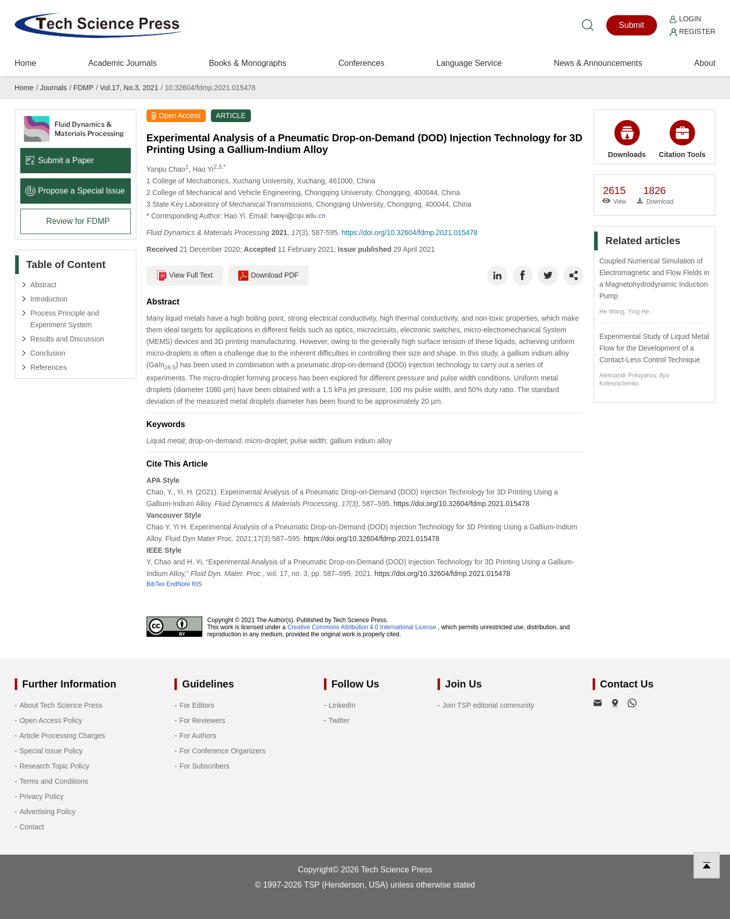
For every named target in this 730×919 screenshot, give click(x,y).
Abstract (43, 285)
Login (685, 19)
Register (692, 31)
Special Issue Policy (51, 751)
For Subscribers (204, 766)
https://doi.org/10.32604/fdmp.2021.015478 (410, 232)
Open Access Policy (50, 720)
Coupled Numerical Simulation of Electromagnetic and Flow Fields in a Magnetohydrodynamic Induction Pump (654, 278)
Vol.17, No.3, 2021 (129, 88)
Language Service (469, 63)
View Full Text (185, 276)
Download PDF (268, 276)
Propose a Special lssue (75, 190)
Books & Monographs (247, 63)
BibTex (156, 584)
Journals (53, 88)
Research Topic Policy (54, 766)
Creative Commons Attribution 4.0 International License (361, 627)
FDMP (84, 88)
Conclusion (47, 353)
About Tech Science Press (60, 705)
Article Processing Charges (62, 736)
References (48, 367)
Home (25, 63)
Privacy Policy (41, 796)
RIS (197, 584)
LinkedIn (341, 705)
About (704, 63)
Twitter (338, 720)
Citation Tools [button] (682, 139)
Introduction (48, 299)
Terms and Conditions (53, 781)
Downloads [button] (627, 139)
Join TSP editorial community (488, 705)
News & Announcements (598, 63)
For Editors (196, 705)
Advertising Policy (47, 812)
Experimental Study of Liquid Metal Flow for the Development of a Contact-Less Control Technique (654, 348)
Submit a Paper (59, 160)
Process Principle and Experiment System (64, 319)
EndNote (178, 584)
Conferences (361, 63)
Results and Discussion (67, 339)
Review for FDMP (78, 221)
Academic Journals (122, 63)
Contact (31, 827)
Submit (631, 25)
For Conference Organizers (222, 751)
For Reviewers (202, 720)
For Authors (197, 736)
